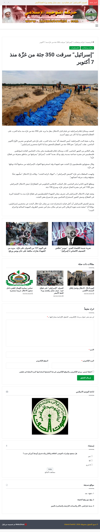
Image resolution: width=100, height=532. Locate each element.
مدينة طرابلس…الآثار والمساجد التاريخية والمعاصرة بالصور (71, 509)
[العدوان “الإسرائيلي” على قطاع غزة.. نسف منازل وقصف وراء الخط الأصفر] (50, 281)
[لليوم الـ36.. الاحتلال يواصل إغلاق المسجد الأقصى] (80, 281)
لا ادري (88, 468)
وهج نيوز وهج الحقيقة (84, 503)
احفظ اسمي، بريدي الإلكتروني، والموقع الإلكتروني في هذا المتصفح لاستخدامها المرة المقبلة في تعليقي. (55, 375)
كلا (90, 463)
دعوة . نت (88, 496)
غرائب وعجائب (79, 42)
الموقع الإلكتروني (42, 364)
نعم (89, 459)
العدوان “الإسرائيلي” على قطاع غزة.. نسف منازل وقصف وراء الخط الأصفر (61, 3)
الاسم (91, 353)
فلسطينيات (75, 48)
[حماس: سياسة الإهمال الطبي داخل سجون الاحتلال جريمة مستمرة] (19, 281)
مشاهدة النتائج (50, 475)
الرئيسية (90, 42)
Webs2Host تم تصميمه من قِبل (13, 527)
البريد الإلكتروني (88, 364)
